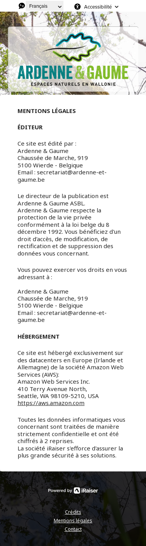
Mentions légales (73, 520)
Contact (73, 529)
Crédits (73, 512)
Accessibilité (98, 6)
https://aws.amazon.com (51, 403)
